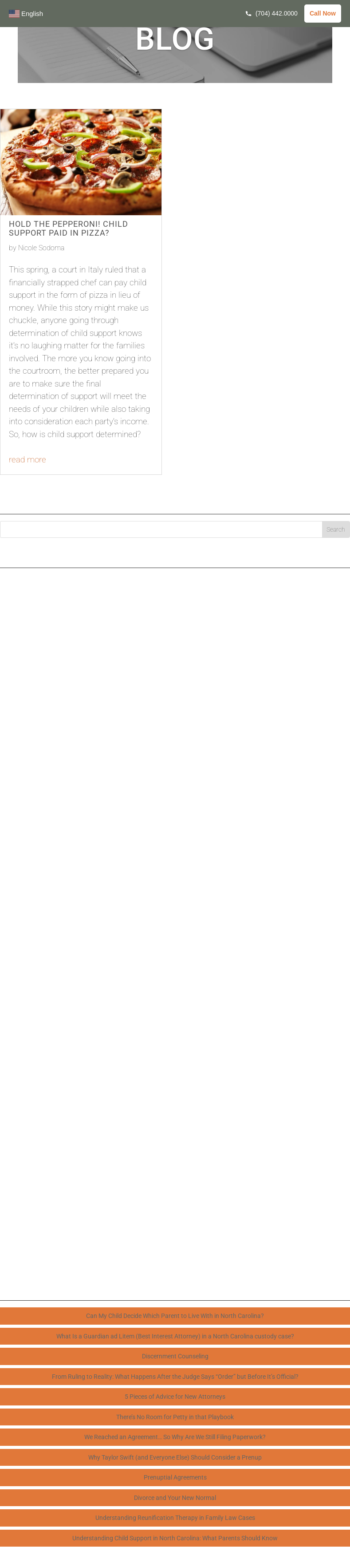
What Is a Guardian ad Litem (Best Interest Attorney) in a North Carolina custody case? (175, 1336)
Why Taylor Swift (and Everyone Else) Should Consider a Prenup (175, 1457)
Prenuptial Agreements (175, 1477)
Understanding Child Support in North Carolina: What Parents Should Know (175, 1538)
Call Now (323, 13)
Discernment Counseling (175, 1356)
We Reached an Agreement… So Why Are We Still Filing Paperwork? (175, 1436)
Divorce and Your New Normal (175, 1497)
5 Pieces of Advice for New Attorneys (175, 1396)
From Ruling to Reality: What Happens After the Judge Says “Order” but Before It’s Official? (175, 1376)
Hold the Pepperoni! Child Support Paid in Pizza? (68, 228)
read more (27, 459)
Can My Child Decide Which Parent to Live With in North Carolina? (175, 1315)
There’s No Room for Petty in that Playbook (175, 1417)
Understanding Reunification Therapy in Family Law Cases (175, 1517)
